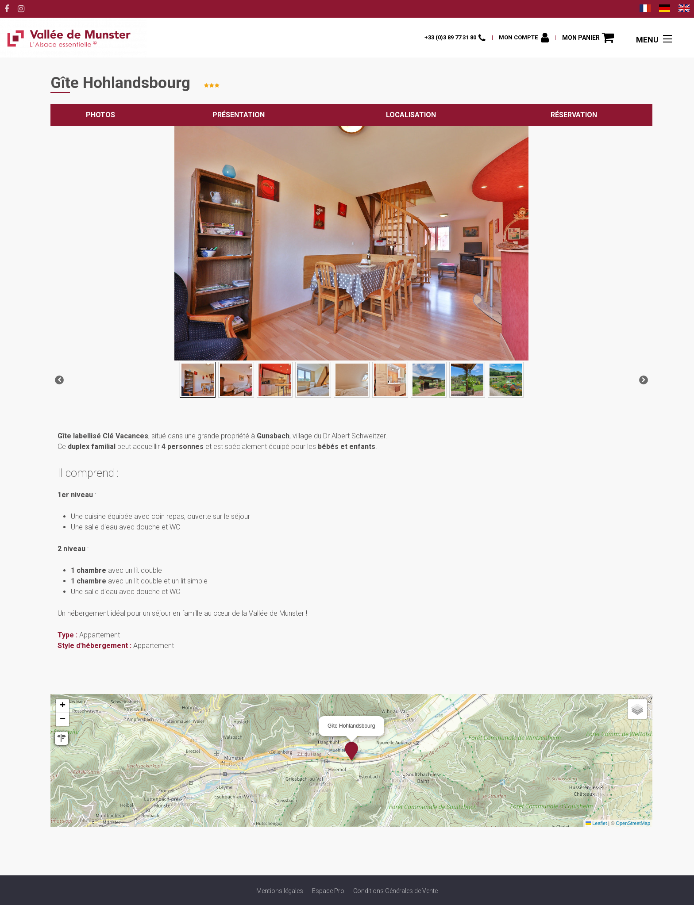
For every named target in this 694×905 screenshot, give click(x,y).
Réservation (574, 115)
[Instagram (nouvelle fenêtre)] (21, 9)
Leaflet (596, 823)
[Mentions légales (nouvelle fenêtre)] (279, 890)
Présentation (238, 115)
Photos (100, 115)
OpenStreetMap (633, 823)
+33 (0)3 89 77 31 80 (442, 37)
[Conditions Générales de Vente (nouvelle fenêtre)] (395, 890)
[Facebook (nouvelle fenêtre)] (6, 9)
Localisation (411, 115)
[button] (588, 38)
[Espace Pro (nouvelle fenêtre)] (328, 890)
